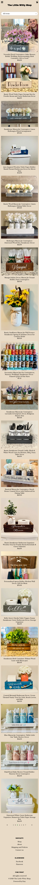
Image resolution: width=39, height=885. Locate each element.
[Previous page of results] (7, 825)
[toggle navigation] (2, 2)
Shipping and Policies (19, 847)
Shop (19, 841)
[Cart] (37, 2)
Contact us (19, 850)
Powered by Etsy (19, 881)
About (19, 844)
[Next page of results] (32, 825)
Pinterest (19, 864)
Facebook (19, 861)
